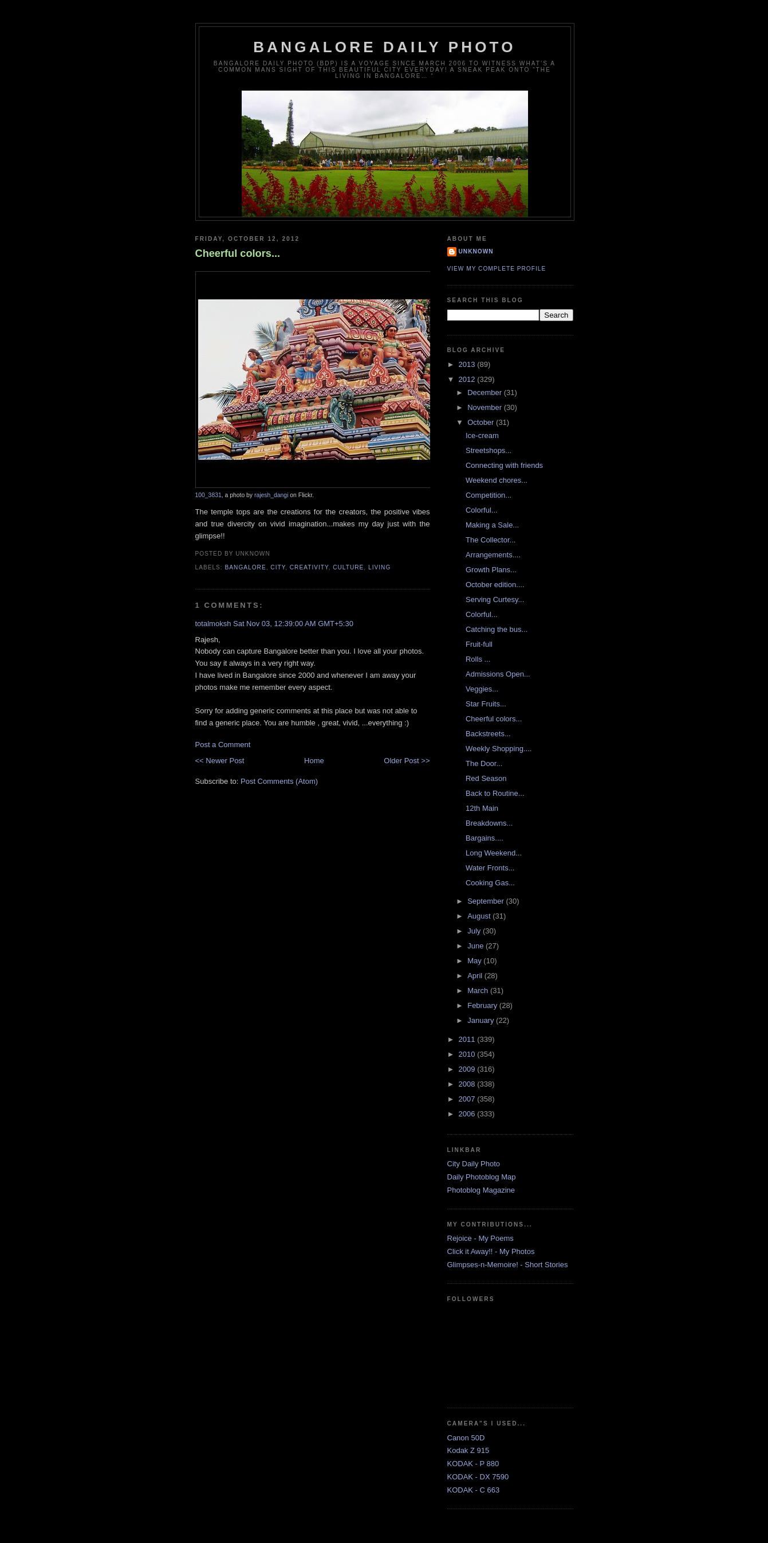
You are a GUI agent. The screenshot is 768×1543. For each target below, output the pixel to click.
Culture (348, 567)
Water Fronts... (490, 868)
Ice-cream (482, 435)
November (485, 407)
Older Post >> (407, 760)
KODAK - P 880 (473, 1463)
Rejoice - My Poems (480, 1238)
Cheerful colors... (238, 253)
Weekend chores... (496, 480)
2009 (468, 1069)
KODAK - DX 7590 (478, 1476)
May (475, 960)
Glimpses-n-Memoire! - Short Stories (507, 1264)
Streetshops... (488, 450)
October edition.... (495, 584)
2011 (468, 1039)
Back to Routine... (495, 793)
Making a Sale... (492, 525)
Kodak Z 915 (468, 1450)
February (483, 1005)
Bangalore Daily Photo (384, 47)
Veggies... (482, 689)
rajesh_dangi (271, 495)
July (475, 931)
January (481, 1020)
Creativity (309, 567)
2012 (468, 379)
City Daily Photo (473, 1163)
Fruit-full (479, 644)
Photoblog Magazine (481, 1190)
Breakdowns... (489, 823)
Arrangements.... (493, 554)
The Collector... (490, 540)
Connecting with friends (504, 465)
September (486, 901)
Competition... (488, 495)
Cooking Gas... (490, 882)
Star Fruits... (486, 704)
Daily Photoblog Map (481, 1177)
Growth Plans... (491, 569)
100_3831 (208, 495)
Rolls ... (478, 659)
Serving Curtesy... (495, 599)
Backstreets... (488, 733)
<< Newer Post (220, 760)
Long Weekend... (494, 853)
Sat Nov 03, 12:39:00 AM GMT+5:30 (293, 623)
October (481, 422)
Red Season (486, 778)
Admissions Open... (498, 674)
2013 (468, 364)
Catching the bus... (496, 629)
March (478, 990)
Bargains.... (484, 838)
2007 (468, 1099)
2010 (468, 1054)
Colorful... (482, 510)
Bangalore (245, 567)
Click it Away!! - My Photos (491, 1251)
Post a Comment (223, 744)
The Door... (484, 763)
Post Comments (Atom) (279, 781)
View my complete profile (496, 268)
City (277, 567)
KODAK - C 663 (473, 1490)
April (476, 975)
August (480, 916)
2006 (468, 1114)
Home (314, 760)
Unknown (476, 251)
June (476, 946)
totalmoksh (213, 623)
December (485, 392)
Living (379, 567)
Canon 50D (466, 1437)
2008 (468, 1084)
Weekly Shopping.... (498, 748)
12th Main (482, 808)
